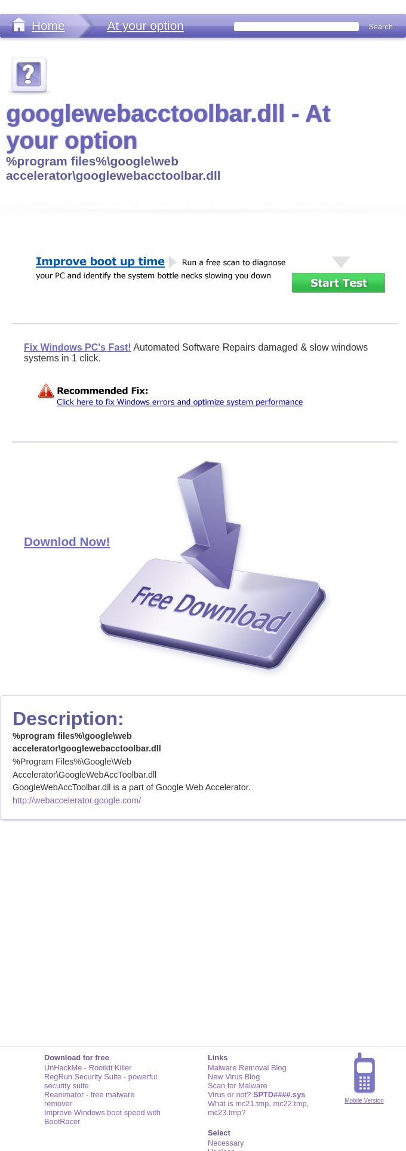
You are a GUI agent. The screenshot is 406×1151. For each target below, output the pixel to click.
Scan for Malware (237, 1085)
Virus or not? (256, 1094)
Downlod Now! (67, 541)
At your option (145, 25)
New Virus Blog (234, 1076)
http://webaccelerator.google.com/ (77, 800)
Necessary (226, 1142)
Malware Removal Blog (247, 1067)
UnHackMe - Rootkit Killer (88, 1067)
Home (48, 25)
